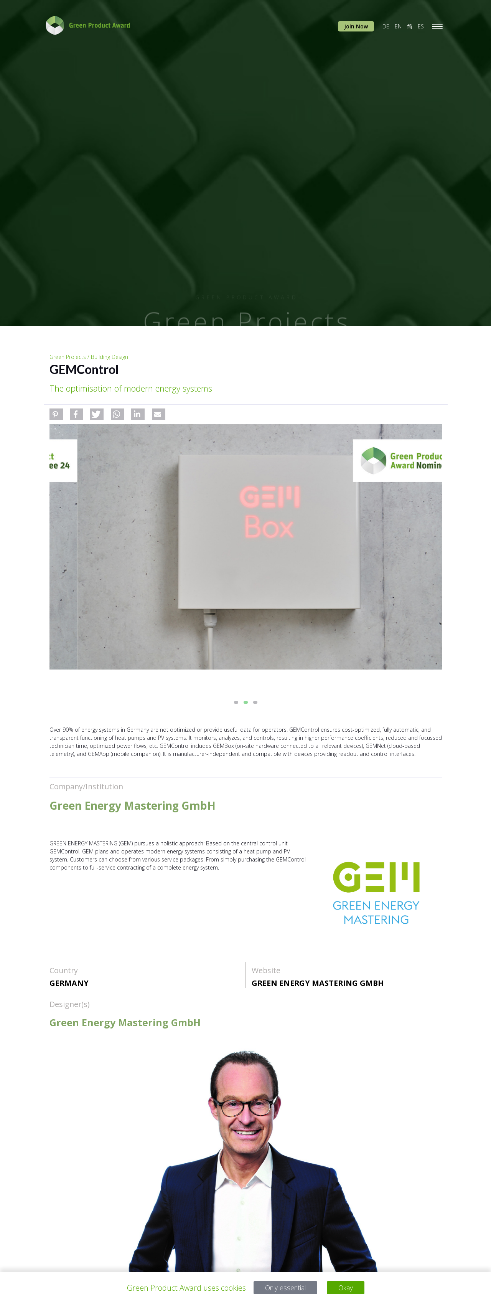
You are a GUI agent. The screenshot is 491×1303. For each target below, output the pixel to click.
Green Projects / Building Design (88, 356)
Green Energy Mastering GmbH (318, 983)
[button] (56, 414)
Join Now (356, 26)
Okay (349, 1288)
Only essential (284, 1288)
